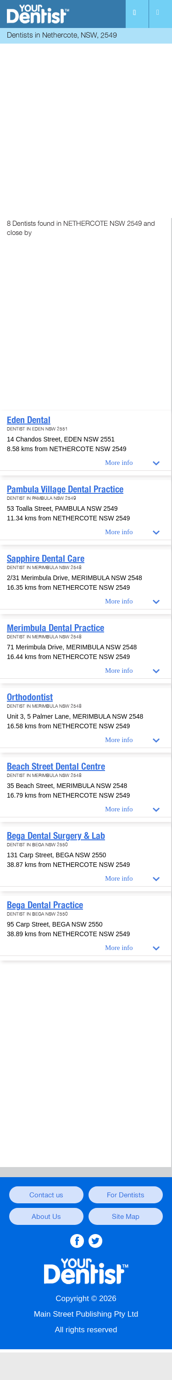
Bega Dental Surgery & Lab (56, 835)
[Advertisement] (86, 132)
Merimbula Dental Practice (55, 627)
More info (119, 462)
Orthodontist (30, 697)
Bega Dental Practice (45, 905)
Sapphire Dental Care (45, 558)
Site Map (125, 1216)
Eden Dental (28, 419)
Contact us (46, 1195)
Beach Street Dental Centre (56, 766)
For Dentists (125, 1195)
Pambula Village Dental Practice (65, 489)
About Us (46, 1216)
